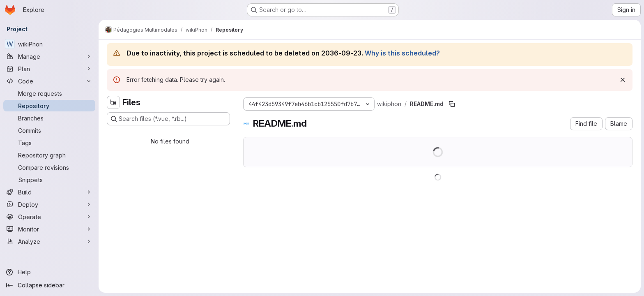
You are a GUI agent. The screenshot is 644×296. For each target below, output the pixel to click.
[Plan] (49, 68)
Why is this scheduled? (402, 53)
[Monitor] (49, 229)
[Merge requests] (49, 93)
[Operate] (49, 216)
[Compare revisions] (49, 167)
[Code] (49, 81)
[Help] (49, 272)
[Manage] (49, 56)
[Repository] (49, 105)
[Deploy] (49, 204)
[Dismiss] (623, 80)
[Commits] (49, 130)
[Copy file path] (451, 104)
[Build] (49, 192)
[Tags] (49, 142)
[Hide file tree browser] (113, 102)
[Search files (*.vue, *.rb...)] (168, 118)
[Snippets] (49, 179)
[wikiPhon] (49, 44)
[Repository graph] (49, 155)
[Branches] (49, 118)
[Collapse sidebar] (49, 285)
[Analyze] (49, 241)
